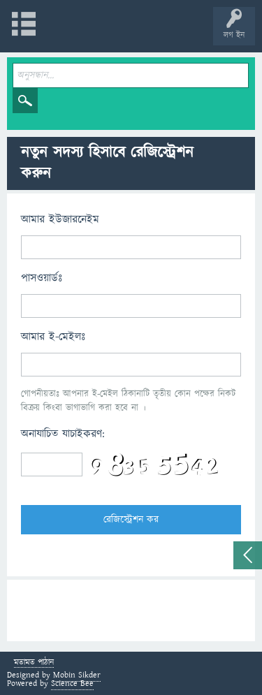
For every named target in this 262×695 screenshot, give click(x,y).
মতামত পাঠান (34, 663)
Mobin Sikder (77, 675)
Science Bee (72, 683)
